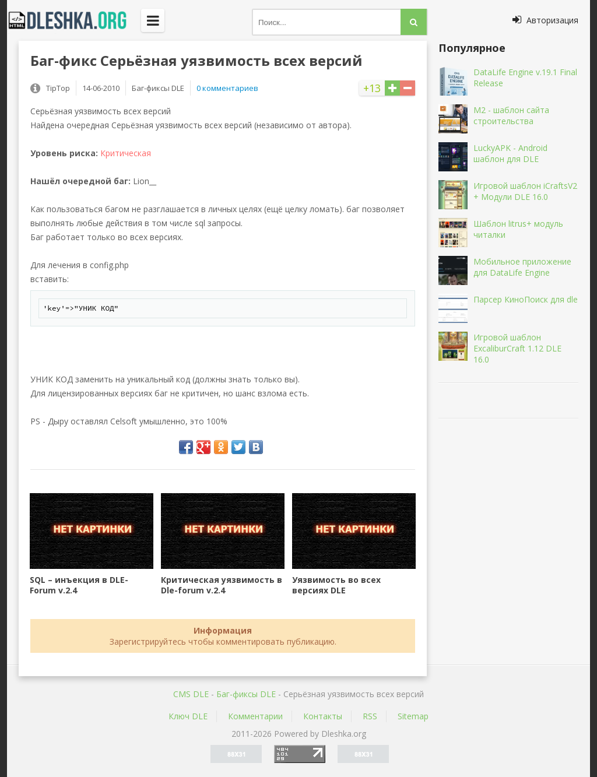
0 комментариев (227, 88)
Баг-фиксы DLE (246, 693)
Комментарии (255, 716)
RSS (370, 716)
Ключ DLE (188, 716)
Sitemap (413, 716)
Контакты (322, 716)
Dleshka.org (74, 20)
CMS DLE (191, 693)
